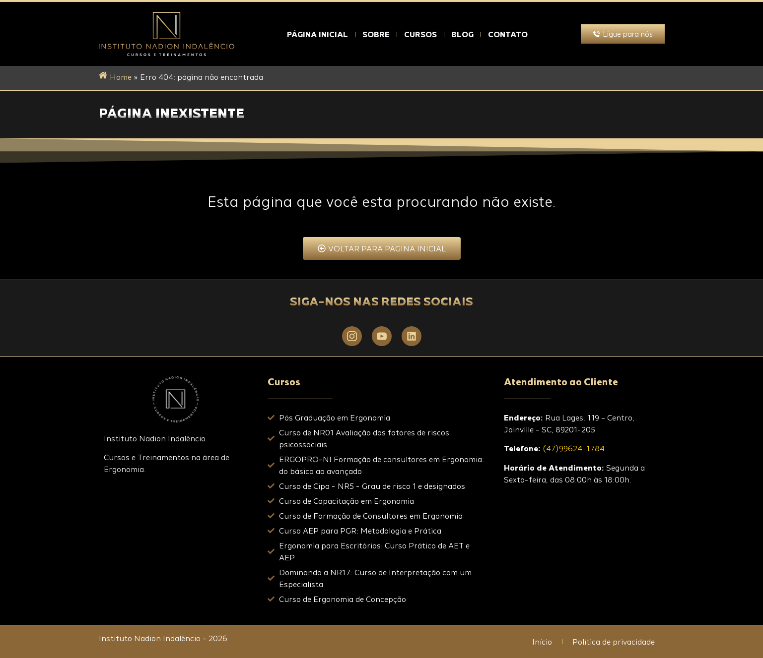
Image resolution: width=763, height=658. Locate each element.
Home (121, 76)
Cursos (420, 34)
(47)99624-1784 (574, 448)
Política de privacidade (613, 641)
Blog (462, 34)
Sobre (376, 34)
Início (542, 641)
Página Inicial (317, 34)
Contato (508, 34)
